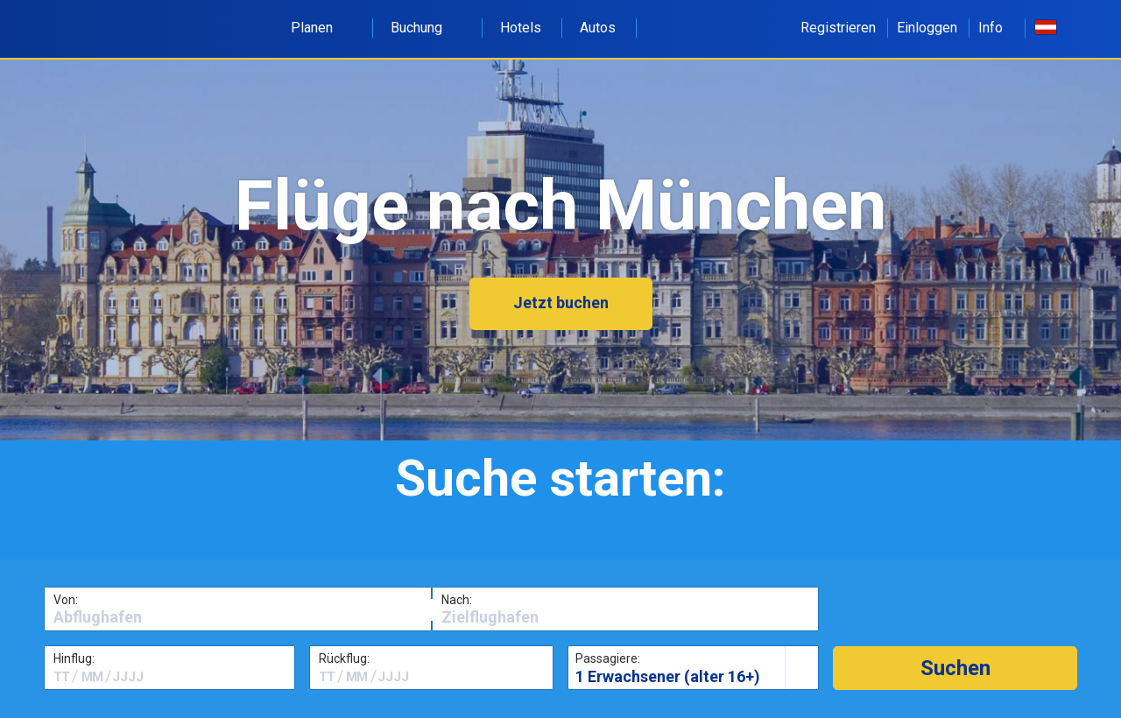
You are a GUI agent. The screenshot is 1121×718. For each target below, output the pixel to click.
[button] (955, 668)
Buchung (426, 27)
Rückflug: (344, 658)
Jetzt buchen (561, 302)
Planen (321, 27)
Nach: (456, 600)
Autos (598, 27)
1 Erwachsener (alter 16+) (667, 676)
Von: (65, 600)
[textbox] (238, 617)
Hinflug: (74, 658)
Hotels (520, 27)
